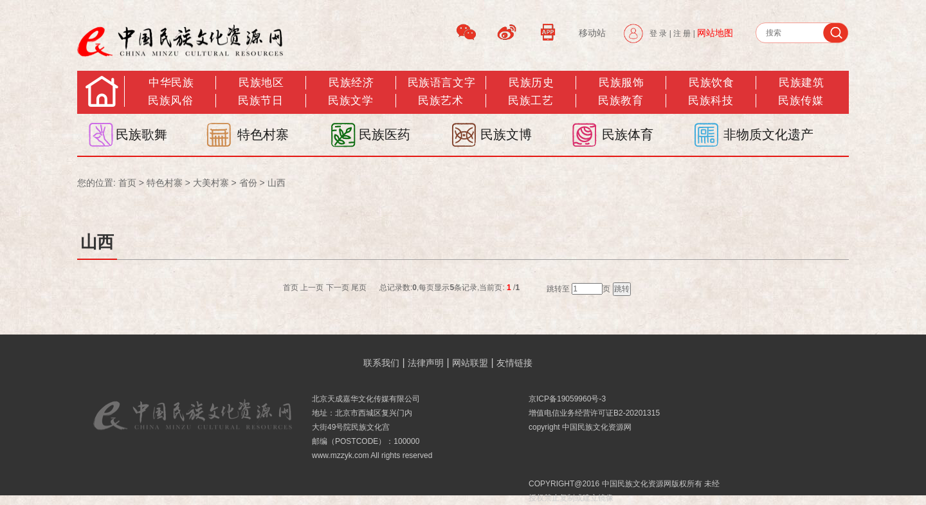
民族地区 (261, 83)
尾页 (359, 287)
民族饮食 (711, 83)
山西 (277, 183)
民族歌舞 (141, 134)
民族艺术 (440, 101)
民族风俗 (170, 101)
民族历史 (531, 83)
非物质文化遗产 (768, 134)
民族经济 (351, 83)
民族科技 (710, 101)
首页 (127, 183)
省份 (248, 183)
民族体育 (627, 134)
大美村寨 (211, 183)
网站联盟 (470, 363)
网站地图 (715, 33)
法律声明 (426, 363)
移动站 (592, 33)
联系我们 (381, 363)
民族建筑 (801, 83)
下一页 (337, 287)
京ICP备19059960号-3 (567, 398)
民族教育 (620, 101)
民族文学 (350, 101)
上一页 (311, 287)
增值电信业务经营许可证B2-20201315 (594, 413)
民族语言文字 (441, 83)
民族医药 (384, 134)
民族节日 (260, 101)
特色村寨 (263, 134)
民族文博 (506, 134)
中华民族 (171, 83)
